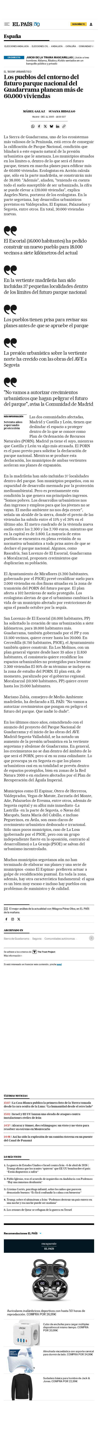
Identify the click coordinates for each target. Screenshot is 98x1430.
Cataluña (71, 46)
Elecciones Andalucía (16, 46)
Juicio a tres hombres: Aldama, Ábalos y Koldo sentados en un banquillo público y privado (57, 60)
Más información (13, 955)
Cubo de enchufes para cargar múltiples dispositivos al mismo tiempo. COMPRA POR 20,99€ (66, 1327)
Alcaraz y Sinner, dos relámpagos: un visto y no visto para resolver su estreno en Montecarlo (46, 1127)
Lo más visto (12, 1156)
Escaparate (49, 1246)
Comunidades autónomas (60, 938)
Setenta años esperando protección (13, 425)
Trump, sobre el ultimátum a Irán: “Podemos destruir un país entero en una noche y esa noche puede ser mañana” (49, 1201)
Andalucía (57, 46)
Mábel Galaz (34, 111)
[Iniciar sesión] (91, 24)
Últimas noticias (16, 1095)
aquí (59, 964)
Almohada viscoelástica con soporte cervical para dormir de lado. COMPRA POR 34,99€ (68, 1353)
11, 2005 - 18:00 (53, 117)
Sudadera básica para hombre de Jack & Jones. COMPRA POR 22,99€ (66, 1380)
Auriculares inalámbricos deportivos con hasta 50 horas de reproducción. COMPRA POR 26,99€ (46, 1312)
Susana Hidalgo (62, 111)
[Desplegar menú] (7, 24)
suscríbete (78, 24)
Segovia (36, 938)
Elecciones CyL (40, 46)
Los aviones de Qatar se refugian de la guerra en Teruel (39, 1209)
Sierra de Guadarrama (16, 938)
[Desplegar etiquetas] (91, 938)
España (12, 36)
